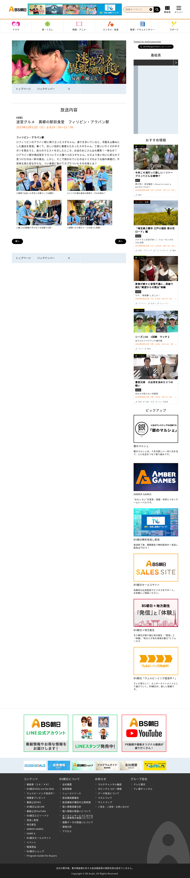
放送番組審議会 (70, 797)
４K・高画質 (163, 402)
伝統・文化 (149, 402)
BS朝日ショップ (35, 851)
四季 (140, 402)
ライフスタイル (162, 250)
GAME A (31, 833)
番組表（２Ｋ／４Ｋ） (38, 784)
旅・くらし (47, 29)
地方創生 (31, 824)
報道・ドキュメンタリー (142, 29)
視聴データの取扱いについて (77, 822)
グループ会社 (139, 779)
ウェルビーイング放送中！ (41, 793)
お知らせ (100, 779)
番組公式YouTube (36, 811)
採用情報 (67, 788)
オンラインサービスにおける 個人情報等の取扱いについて (76, 816)
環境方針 (67, 826)
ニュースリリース (71, 793)
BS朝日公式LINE (36, 806)
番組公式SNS (34, 802)
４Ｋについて (105, 797)
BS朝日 (17, 9)
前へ (17, 241)
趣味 (140, 195)
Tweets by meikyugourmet (147, 41)
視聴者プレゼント (36, 797)
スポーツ (174, 29)
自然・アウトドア (145, 250)
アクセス (67, 831)
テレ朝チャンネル (143, 788)
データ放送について (108, 793)
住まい (153, 303)
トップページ (23, 89)
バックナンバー (46, 89)
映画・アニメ (79, 29)
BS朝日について (69, 779)
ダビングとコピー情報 (110, 788)
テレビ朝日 (139, 784)
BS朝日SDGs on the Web (40, 788)
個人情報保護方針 (71, 806)
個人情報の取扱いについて (76, 811)
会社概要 (67, 784)
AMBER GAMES (35, 829)
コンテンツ (31, 779)
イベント (31, 842)
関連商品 (31, 846)
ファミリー (142, 303)
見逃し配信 (33, 820)
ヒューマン (164, 303)
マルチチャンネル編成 (110, 784)
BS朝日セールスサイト (39, 838)
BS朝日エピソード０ (38, 815)
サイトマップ (105, 802)
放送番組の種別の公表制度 (76, 802)
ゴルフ (141, 349)
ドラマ (16, 29)
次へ (120, 241)
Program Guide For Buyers (42, 855)
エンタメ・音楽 (111, 29)
